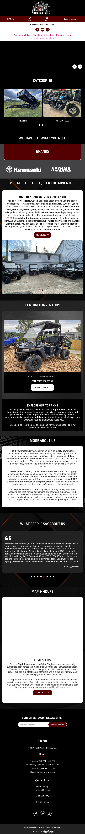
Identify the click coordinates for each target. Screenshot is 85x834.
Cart (46, 19)
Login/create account (42, 24)
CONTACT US (42, 692)
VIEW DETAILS (42, 387)
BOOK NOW (42, 235)
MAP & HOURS (70, 19)
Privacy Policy (42, 786)
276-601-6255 (42, 802)
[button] (39, 125)
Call (29, 19)
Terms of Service (42, 790)
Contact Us (42, 795)
